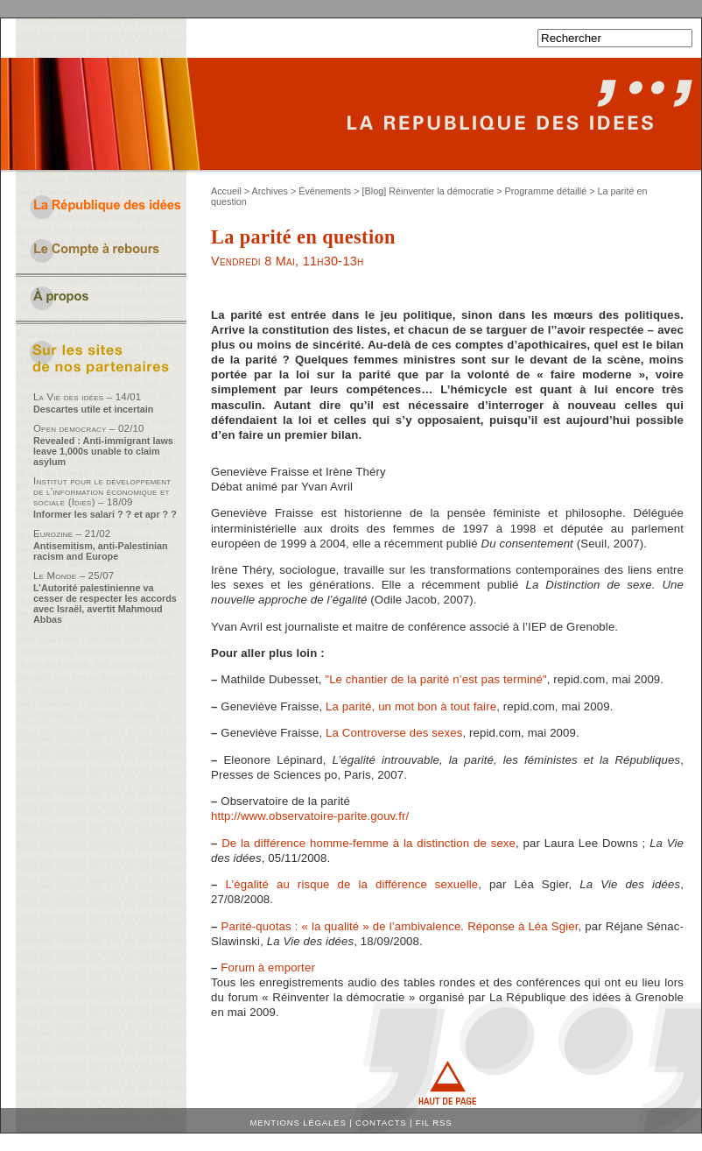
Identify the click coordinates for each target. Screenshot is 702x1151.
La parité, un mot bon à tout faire (411, 706)
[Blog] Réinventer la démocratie (428, 191)
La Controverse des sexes (394, 732)
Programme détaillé (546, 191)
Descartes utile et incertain (93, 409)
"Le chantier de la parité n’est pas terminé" (435, 679)
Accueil (226, 191)
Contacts (381, 1122)
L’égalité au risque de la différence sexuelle (351, 884)
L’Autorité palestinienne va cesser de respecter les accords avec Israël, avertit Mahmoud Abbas (105, 604)
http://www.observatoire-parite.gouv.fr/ (310, 816)
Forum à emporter (268, 967)
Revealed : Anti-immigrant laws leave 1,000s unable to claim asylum (103, 451)
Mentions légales (298, 1122)
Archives (270, 191)
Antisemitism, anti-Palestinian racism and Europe (100, 550)
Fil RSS (434, 1122)
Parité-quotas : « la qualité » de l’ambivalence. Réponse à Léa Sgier (400, 926)
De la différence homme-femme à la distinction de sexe (368, 843)
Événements (324, 191)
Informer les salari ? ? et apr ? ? (105, 514)
